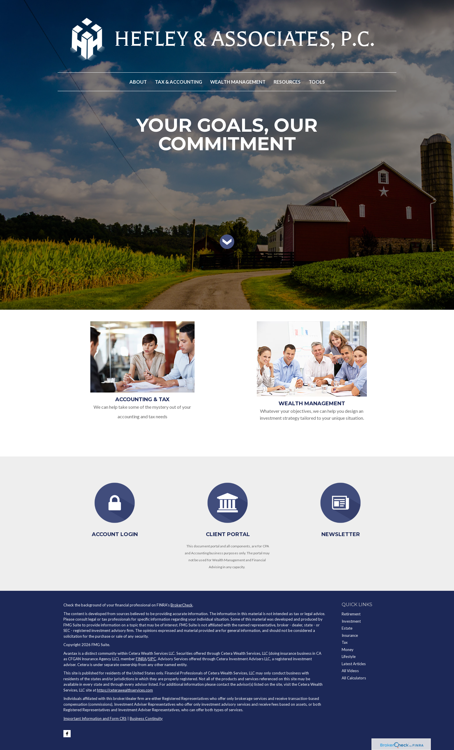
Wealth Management (312, 403)
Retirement (351, 614)
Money (348, 649)
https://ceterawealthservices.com (125, 690)
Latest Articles (354, 663)
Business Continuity (146, 718)
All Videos (350, 670)
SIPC (152, 659)
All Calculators (354, 678)
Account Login (115, 534)
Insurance (350, 635)
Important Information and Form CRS (95, 718)
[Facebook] (67, 733)
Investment (351, 621)
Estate (347, 628)
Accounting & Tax (142, 399)
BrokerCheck (182, 605)
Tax (345, 642)
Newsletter (340, 534)
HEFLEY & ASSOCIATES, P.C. (244, 39)
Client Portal (228, 534)
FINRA (141, 659)
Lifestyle (349, 656)
